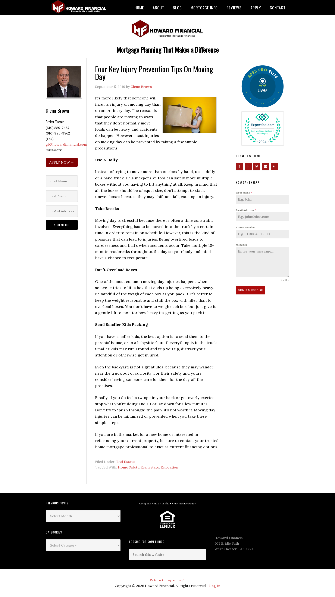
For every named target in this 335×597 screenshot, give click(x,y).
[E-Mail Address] (62, 211)
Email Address (246, 210)
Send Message (250, 290)
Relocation (169, 467)
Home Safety (128, 467)
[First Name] (62, 181)
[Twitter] (256, 166)
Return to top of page (167, 580)
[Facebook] (239, 166)
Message (241, 244)
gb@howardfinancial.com (66, 144)
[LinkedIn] (248, 166)
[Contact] (265, 166)
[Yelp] (274, 166)
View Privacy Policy (184, 503)
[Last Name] (62, 196)
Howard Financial (80, 7)
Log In (214, 586)
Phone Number (245, 227)
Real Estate (125, 462)
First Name (244, 192)
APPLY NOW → (61, 162)
